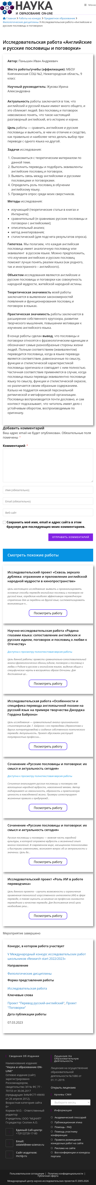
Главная (9, 18)
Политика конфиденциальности (65, 1173)
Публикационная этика (68, 1122)
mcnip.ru (21, 1156)
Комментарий (15, 446)
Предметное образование (59, 18)
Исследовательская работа (27, 988)
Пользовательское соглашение (27, 1173)
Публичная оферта (48, 1175)
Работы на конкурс (30, 18)
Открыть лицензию (63, 1087)
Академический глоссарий (70, 1117)
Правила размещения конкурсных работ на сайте (67, 1141)
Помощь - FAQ (63, 1127)
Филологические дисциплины (21, 22)
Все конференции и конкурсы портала (70, 1154)
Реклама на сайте (65, 1148)
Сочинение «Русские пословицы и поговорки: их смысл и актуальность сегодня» (47, 766)
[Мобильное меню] (90, 5)
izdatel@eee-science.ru (30, 1144)
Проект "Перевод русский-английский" (36, 1003)
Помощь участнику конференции (64, 1133)
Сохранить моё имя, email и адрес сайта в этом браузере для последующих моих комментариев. (46, 524)
